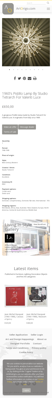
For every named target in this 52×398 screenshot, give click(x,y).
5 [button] (26, 69)
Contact (37, 343)
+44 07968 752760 (11, 249)
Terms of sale (10, 131)
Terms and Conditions (17, 348)
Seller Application (18, 334)
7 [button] (34, 69)
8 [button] (38, 69)
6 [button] (30, 69)
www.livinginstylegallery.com (16, 251)
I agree (26, 390)
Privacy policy (39, 348)
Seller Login (37, 334)
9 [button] (42, 69)
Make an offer (10, 127)
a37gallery (8, 319)
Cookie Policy (26, 352)
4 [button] (22, 69)
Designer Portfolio (20, 343)
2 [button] (13, 69)
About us (42, 339)
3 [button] (17, 69)
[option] (26, 42)
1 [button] (9, 69)
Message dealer (27, 127)
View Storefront (40, 224)
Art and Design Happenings (20, 339)
